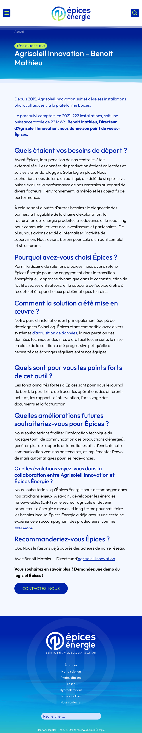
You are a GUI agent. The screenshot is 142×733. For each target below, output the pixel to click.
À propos (71, 665)
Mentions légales (46, 729)
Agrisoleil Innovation (96, 558)
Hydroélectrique (71, 690)
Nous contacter (71, 702)
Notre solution (71, 671)
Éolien (71, 684)
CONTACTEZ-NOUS (41, 588)
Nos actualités (71, 696)
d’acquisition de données (54, 332)
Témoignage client (31, 46)
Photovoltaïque (71, 678)
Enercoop (23, 527)
